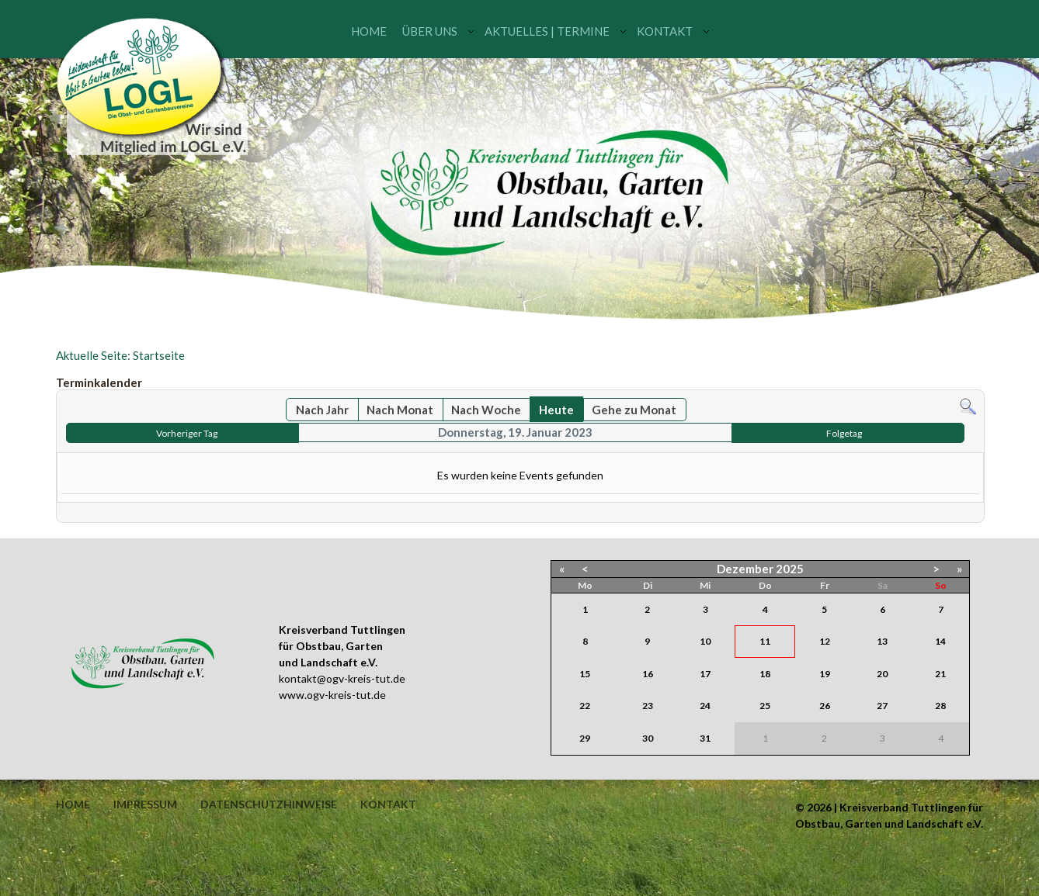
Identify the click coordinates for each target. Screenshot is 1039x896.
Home (369, 31)
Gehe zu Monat (634, 410)
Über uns (429, 31)
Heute (556, 410)
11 (764, 641)
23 (647, 705)
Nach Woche (486, 410)
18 (764, 674)
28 (940, 705)
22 (584, 705)
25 (764, 705)
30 (647, 738)
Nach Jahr (322, 410)
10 (705, 641)
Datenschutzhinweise (268, 804)
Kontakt (665, 31)
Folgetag (844, 433)
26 (824, 705)
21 (940, 674)
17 (705, 674)
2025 (790, 569)
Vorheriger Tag (186, 433)
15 (584, 674)
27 (882, 705)
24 (705, 705)
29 (584, 738)
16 (647, 674)
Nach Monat (400, 410)
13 (882, 641)
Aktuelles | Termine (547, 31)
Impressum (145, 804)
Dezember (745, 569)
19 (824, 674)
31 (705, 738)
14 (940, 641)
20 (882, 674)
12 (824, 641)
